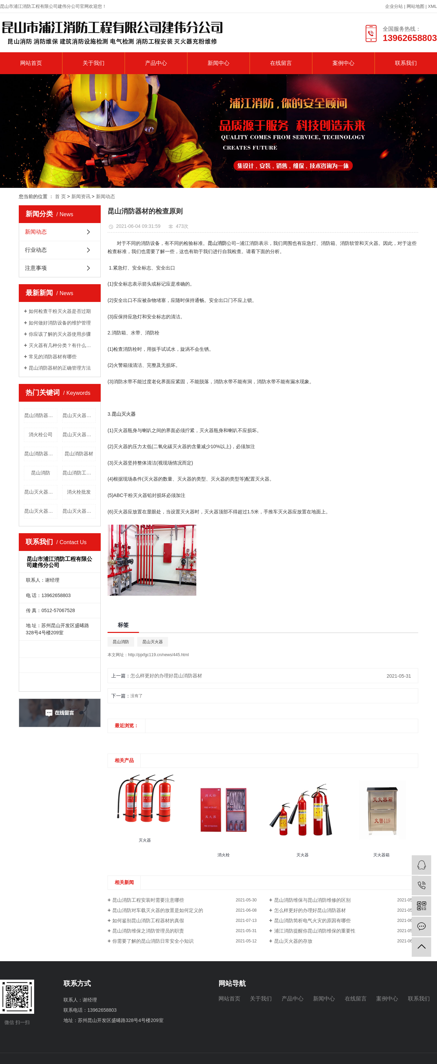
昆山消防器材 (79, 453)
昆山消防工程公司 (79, 472)
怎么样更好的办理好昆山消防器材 (166, 675)
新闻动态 (105, 196)
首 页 (60, 196)
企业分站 (394, 6)
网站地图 (416, 6)
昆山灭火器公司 (79, 511)
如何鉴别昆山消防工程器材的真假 (148, 920)
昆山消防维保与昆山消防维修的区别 (312, 900)
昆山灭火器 (152, 641)
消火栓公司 (41, 434)
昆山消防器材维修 (40, 453)
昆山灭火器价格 (40, 511)
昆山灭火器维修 (40, 492)
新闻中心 (218, 63)
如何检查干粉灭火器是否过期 (60, 311)
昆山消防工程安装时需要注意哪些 (148, 900)
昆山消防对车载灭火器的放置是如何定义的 (157, 910)
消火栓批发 (79, 492)
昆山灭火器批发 (79, 415)
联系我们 (406, 63)
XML (432, 6)
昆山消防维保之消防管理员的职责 (148, 931)
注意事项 (36, 268)
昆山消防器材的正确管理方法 (60, 368)
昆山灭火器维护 (79, 434)
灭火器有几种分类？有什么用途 (62, 345)
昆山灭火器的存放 (293, 941)
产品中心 (156, 63)
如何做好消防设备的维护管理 (60, 323)
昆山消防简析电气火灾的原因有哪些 (312, 920)
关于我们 (93, 63)
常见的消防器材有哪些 (52, 356)
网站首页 (31, 63)
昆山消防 (40, 472)
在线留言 (281, 63)
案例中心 (343, 63)
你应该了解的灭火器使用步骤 (60, 334)
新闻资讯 (80, 196)
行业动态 (36, 250)
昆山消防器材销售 (40, 415)
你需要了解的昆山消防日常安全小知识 (153, 941)
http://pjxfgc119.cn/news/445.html (158, 654)
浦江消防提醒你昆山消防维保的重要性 (314, 931)
